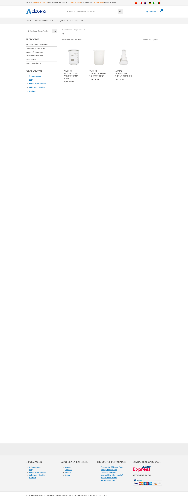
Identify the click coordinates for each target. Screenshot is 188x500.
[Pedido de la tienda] (150, 40)
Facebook (68, 470)
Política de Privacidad (37, 87)
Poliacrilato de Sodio (108, 481)
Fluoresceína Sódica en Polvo (112, 467)
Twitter (67, 475)
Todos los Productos (44, 21)
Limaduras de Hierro (108, 472)
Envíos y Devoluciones (37, 84)
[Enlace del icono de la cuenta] (150, 11)
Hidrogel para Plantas (109, 470)
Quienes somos (35, 76)
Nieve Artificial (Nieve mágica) (112, 475)
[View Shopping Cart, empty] (160, 11)
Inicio (29, 21)
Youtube (68, 467)
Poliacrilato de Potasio (109, 478)
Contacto (74, 21)
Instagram (68, 472)
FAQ (82, 21)
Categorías (62, 21)
